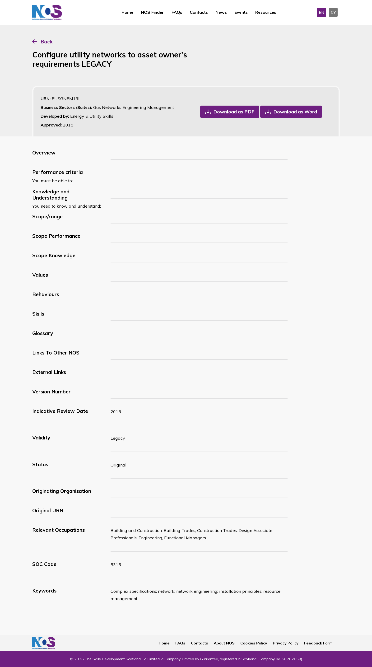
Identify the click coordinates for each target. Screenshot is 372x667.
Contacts (199, 12)
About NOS (224, 643)
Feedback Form (318, 643)
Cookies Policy (253, 643)
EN (321, 12)
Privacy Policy (285, 643)
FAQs (177, 12)
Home (127, 12)
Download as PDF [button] (233, 112)
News (221, 12)
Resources (265, 12)
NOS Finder (152, 12)
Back (46, 41)
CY (333, 12)
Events (241, 12)
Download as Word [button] (295, 112)
